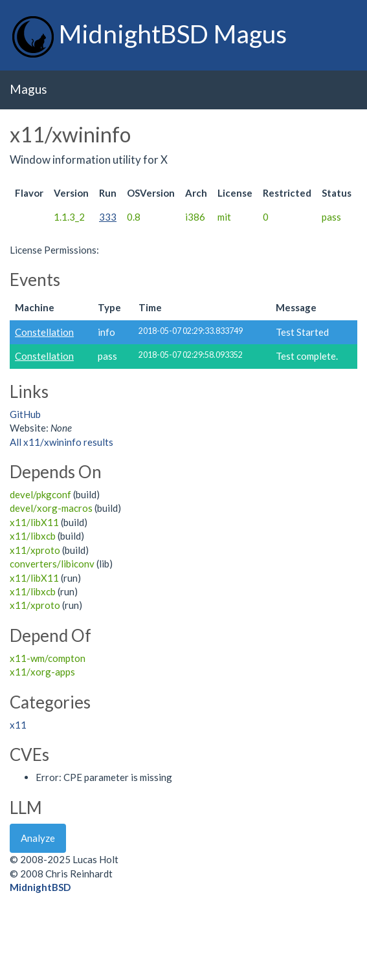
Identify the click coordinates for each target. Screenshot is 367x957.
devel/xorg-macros (51, 508)
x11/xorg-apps (42, 671)
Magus (28, 89)
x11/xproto (35, 550)
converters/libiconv (52, 563)
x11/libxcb (33, 536)
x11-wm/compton (47, 658)
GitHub (25, 414)
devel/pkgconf (40, 494)
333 (108, 217)
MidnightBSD (40, 887)
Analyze (38, 838)
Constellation (44, 332)
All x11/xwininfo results (61, 442)
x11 (18, 725)
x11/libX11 (34, 522)
